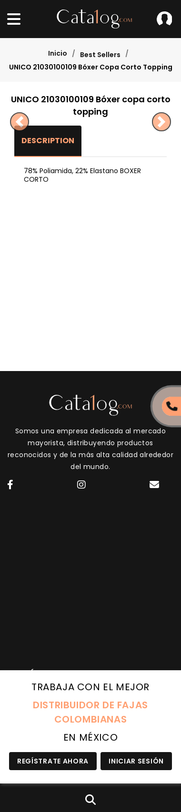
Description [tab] (47, 140)
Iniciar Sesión (164, 19)
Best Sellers (100, 54)
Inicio (57, 53)
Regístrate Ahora (53, 761)
